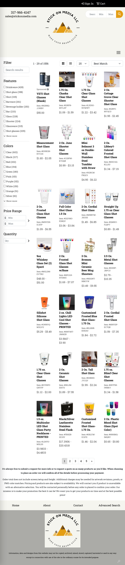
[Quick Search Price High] (111, 14)
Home (15, 505)
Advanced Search (109, 505)
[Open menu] (118, 52)
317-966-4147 (21, 12)
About (47, 505)
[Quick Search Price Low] (102, 14)
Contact (78, 505)
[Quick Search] (91, 14)
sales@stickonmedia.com (20, 16)
